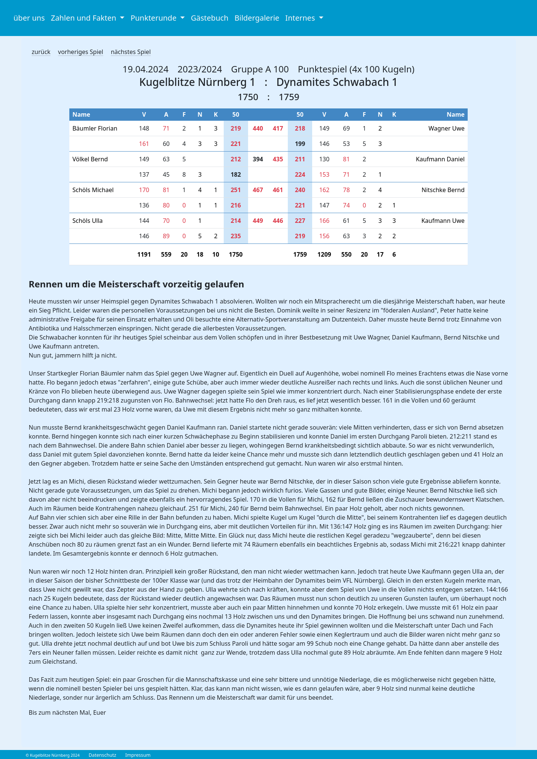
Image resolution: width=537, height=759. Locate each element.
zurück (41, 52)
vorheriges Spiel (80, 52)
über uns (29, 18)
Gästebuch (209, 18)
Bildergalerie (257, 18)
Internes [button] (301, 18)
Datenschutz (102, 755)
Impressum (137, 755)
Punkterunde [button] (154, 18)
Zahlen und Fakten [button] (84, 18)
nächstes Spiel (131, 52)
